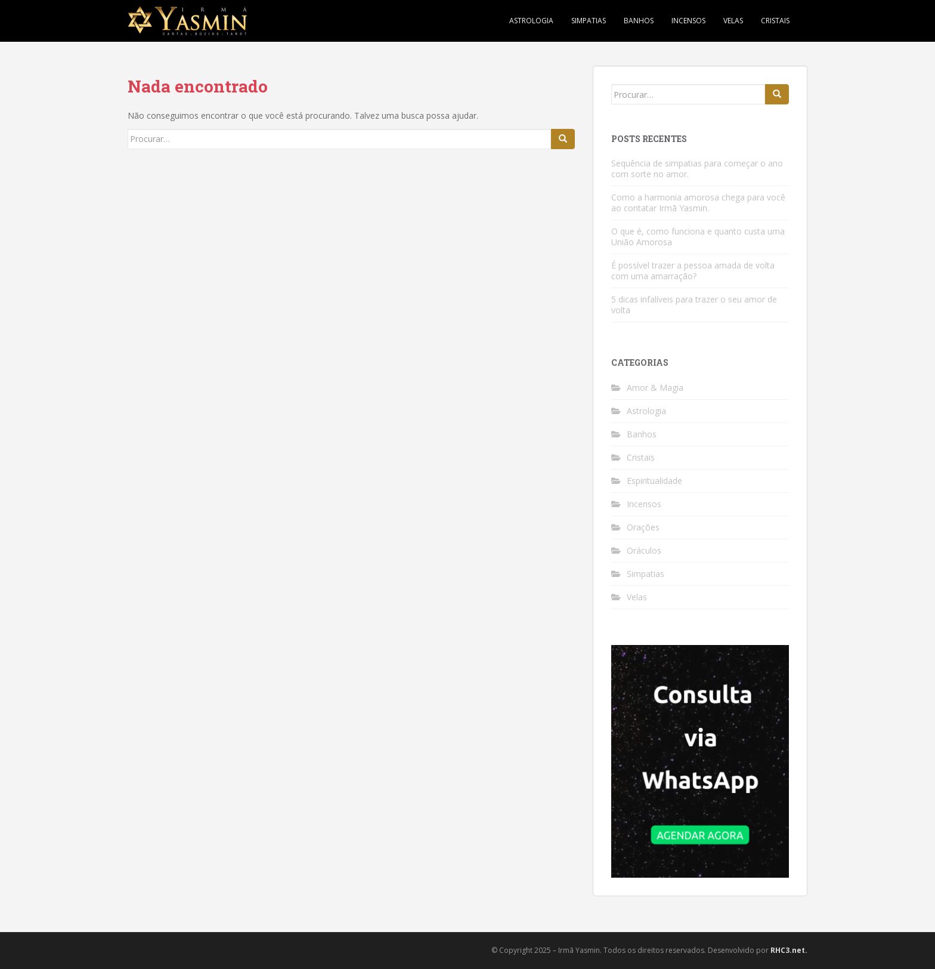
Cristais (775, 21)
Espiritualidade (654, 480)
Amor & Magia (655, 387)
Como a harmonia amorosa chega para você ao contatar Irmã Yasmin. (698, 203)
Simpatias (588, 21)
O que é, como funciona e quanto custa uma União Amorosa (698, 237)
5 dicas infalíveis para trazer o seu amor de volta (694, 305)
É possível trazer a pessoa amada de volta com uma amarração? (693, 271)
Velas (733, 21)
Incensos (688, 21)
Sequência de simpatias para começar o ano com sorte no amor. (697, 169)
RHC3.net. (788, 950)
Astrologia (531, 21)
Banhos (639, 21)
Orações (643, 527)
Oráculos (644, 550)
